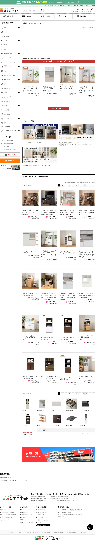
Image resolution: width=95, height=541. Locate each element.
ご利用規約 (83, 532)
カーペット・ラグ (8, 53)
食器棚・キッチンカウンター (10, 66)
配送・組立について (42, 517)
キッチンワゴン (40, 425)
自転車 (5, 105)
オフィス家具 (7, 114)
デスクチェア (7, 88)
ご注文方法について (26, 512)
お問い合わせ (82, 5)
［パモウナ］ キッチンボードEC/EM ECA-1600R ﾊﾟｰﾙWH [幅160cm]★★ (86, 295)
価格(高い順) (87, 182)
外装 (5, 27)
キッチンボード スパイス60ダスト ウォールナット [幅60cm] (30, 212)
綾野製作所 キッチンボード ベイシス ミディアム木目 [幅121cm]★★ (67, 212)
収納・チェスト (7, 71)
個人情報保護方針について (73, 532)
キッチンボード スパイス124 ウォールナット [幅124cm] (86, 212)
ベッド (5, 32)
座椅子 (5, 45)
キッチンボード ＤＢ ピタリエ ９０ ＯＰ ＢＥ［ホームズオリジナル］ (29, 89)
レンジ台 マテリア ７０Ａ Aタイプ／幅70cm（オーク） (86, 338)
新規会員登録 (93, 5)
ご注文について (41, 509)
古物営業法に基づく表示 (59, 532)
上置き (53, 410)
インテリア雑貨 (7, 97)
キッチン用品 (69, 425)
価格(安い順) (80, 182)
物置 (5, 123)
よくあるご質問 (75, 5)
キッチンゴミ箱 (55, 425)
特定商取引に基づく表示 (46, 532)
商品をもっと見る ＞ (59, 108)
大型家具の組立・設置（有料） (8, 512)
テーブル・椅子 (7, 58)
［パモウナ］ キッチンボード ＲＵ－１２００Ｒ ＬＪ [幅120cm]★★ (48, 89)
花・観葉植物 (7, 101)
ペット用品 (6, 110)
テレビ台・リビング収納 (9, 75)
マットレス (6, 36)
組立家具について (25, 517)
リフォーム (6, 118)
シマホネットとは (69, 5)
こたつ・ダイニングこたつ (10, 62)
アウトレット (25, 440)
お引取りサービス (5, 520)
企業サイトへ (36, 532)
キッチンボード (40, 410)
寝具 (5, 49)
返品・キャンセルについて (27, 522)
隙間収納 (82, 425)
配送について (24, 519)
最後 (93, 185)
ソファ (5, 40)
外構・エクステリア (5, 126)
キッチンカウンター (85, 410)
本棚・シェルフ (7, 79)
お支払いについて (42, 512)
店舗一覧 (29, 532)
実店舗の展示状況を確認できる (8, 514)
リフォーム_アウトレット (10, 130)
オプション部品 (69, 410)
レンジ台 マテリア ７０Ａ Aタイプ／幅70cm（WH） (67, 253)
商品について (41, 514)
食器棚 (24, 410)
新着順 (93, 182)
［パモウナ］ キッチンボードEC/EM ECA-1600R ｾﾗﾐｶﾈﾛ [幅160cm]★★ (48, 212)
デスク (5, 92)
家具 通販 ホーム (12, 532)
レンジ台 (24, 425)
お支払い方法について (26, 514)
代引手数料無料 (5, 509)
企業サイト (87, 5)
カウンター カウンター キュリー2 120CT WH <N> (29, 338)
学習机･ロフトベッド (9, 84)
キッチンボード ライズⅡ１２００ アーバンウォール (67, 88)
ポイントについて (25, 525)
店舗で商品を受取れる (6, 517)
